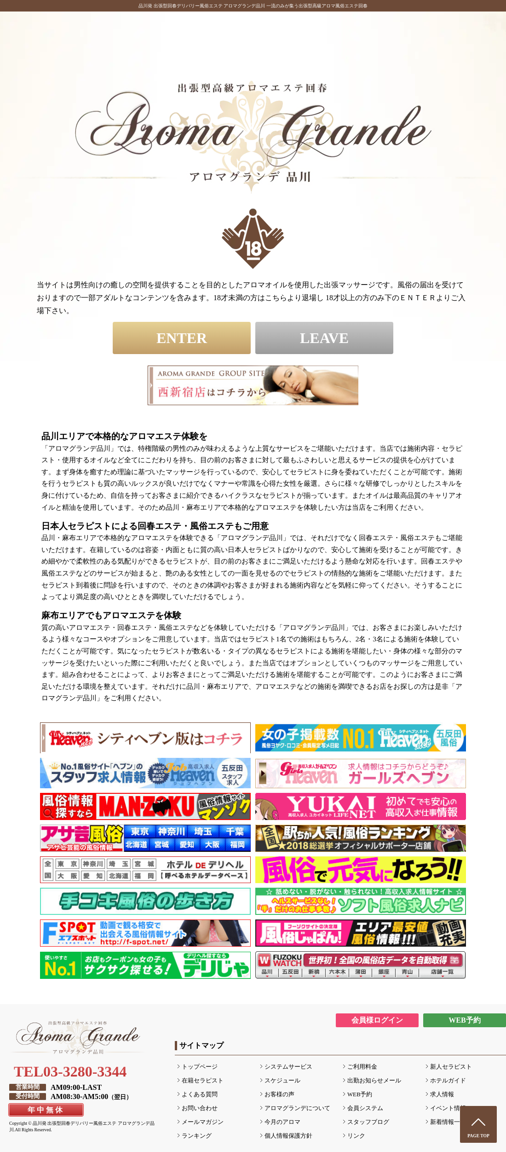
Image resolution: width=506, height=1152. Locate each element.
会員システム (365, 1108)
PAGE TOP (478, 1135)
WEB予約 (464, 1020)
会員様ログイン (377, 1020)
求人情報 (442, 1094)
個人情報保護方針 (288, 1136)
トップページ (200, 1067)
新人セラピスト (451, 1067)
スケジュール (282, 1080)
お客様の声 (279, 1094)
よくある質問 (200, 1094)
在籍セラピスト (203, 1080)
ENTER (181, 338)
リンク (356, 1136)
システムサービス (288, 1067)
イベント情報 (448, 1108)
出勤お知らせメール (374, 1080)
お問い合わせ (200, 1108)
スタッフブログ (368, 1122)
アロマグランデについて (297, 1108)
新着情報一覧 (448, 1122)
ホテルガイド (448, 1080)
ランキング (197, 1136)
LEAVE (324, 338)
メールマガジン (203, 1122)
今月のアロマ (282, 1122)
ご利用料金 (362, 1067)
